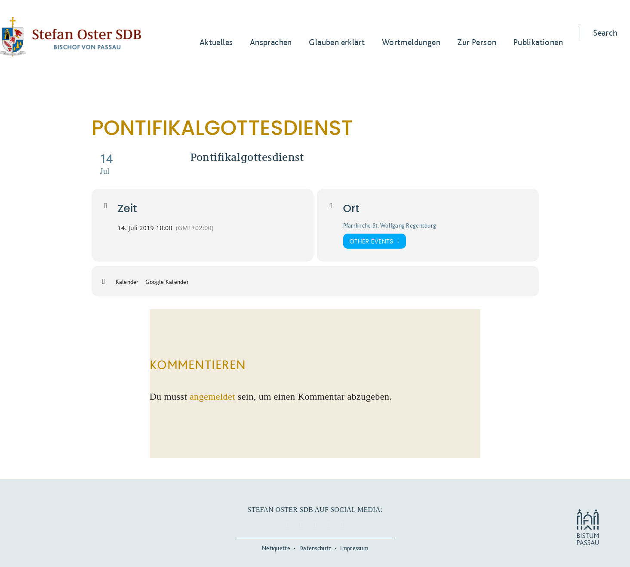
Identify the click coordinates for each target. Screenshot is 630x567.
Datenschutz (315, 548)
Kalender (127, 281)
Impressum (354, 548)
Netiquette (276, 548)
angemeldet (212, 396)
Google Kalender (167, 281)
